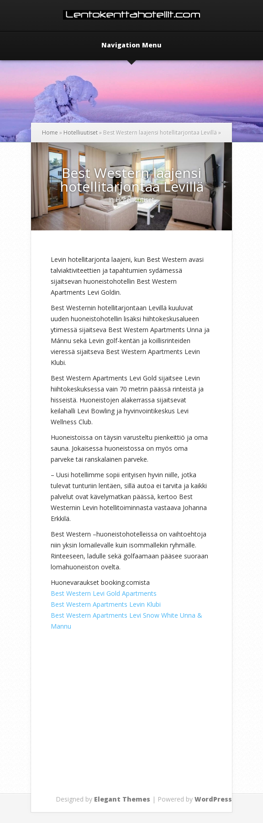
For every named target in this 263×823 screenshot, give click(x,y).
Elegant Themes (122, 799)
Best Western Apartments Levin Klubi (106, 604)
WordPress (213, 799)
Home (50, 132)
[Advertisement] (157, 728)
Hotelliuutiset (80, 132)
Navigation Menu (131, 45)
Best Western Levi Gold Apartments (104, 593)
